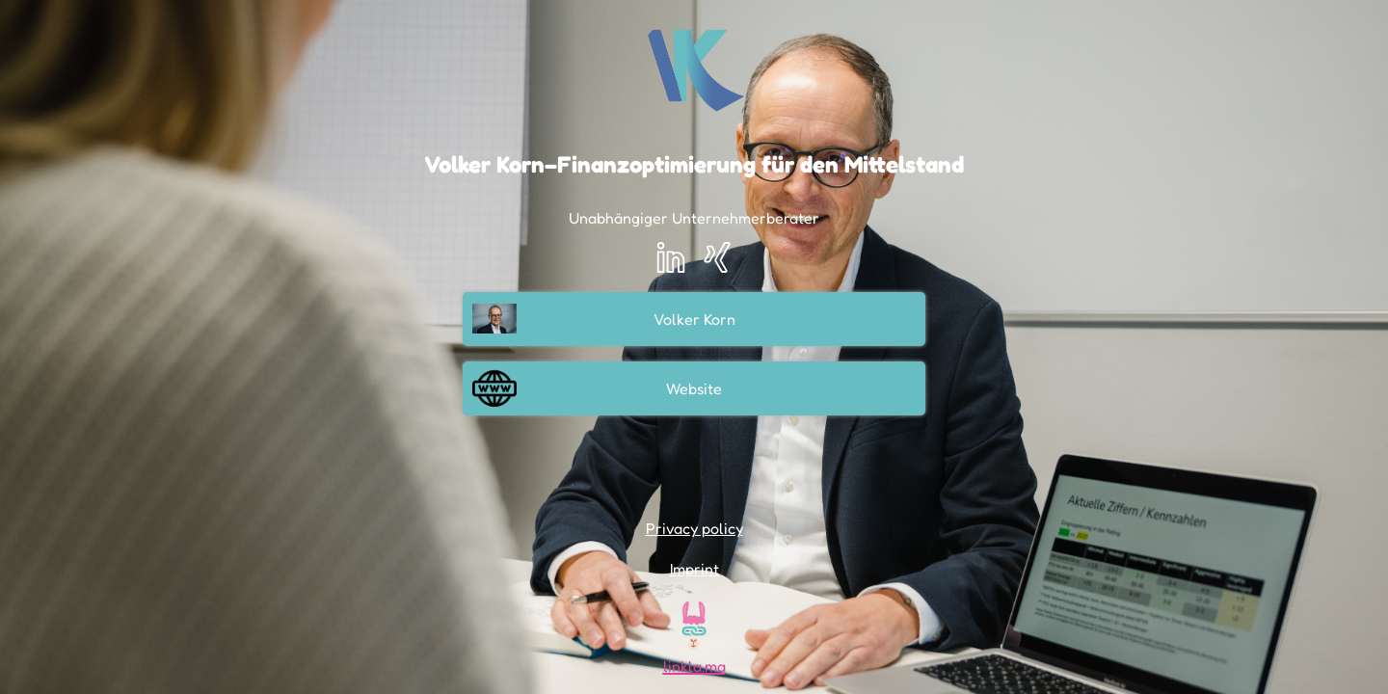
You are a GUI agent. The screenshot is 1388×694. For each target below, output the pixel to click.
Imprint (694, 568)
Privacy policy (694, 528)
